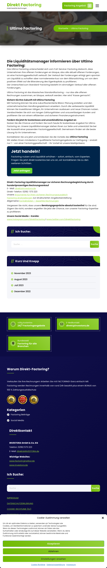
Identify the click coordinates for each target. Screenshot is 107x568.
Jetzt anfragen (21, 170)
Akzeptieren (53, 543)
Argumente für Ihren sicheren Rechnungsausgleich (41, 194)
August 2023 (20, 279)
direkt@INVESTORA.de (28, 451)
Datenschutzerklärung (56, 564)
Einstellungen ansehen (53, 558)
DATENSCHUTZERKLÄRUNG (20, 503)
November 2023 (22, 273)
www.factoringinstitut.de (22, 460)
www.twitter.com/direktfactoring (63, 219)
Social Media (17, 420)
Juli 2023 (18, 285)
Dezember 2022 (22, 291)
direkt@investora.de (25, 188)
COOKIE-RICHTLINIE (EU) (19, 508)
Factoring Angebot (78, 6)
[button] (102, 517)
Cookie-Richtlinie (38, 564)
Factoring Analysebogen (19, 197)
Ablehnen (53, 551)
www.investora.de (18, 465)
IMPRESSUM (13, 497)
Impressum (71, 564)
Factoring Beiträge (20, 414)
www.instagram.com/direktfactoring (26, 219)
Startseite (63, 28)
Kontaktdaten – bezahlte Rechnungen (39, 200)
